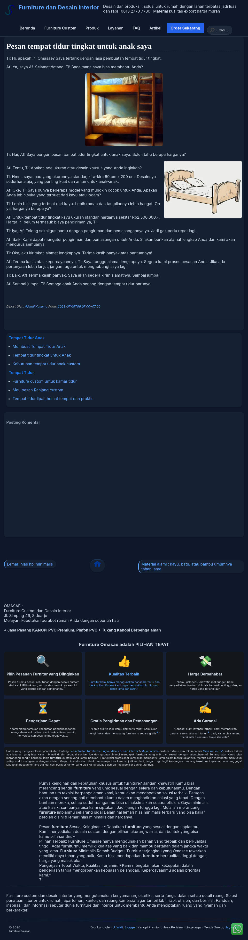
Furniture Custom (60, 28)
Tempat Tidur (21, 372)
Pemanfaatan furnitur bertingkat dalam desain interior (104, 751)
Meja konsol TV (213, 751)
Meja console (150, 751)
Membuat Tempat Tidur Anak (39, 346)
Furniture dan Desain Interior (58, 7)
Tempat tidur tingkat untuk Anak (42, 355)
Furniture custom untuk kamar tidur (45, 381)
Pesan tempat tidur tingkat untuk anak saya (79, 46)
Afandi (118, 927)
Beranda (27, 28)
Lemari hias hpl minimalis (30, 564)
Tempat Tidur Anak (27, 337)
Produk (92, 28)
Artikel (155, 28)
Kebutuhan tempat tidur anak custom (46, 363)
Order (185, 28)
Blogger (130, 927)
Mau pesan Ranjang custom (38, 389)
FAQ (136, 28)
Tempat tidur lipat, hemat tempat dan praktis (53, 398)
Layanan (115, 28)
